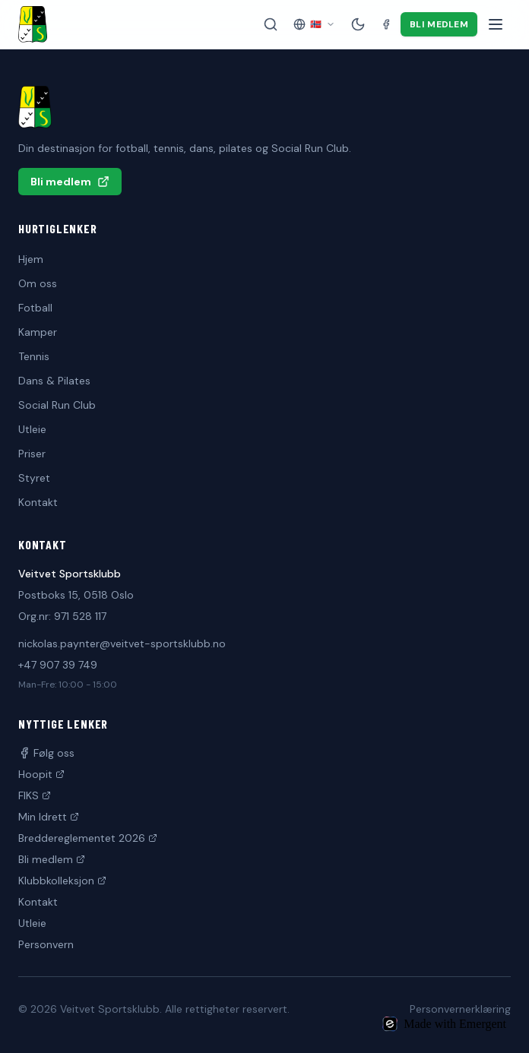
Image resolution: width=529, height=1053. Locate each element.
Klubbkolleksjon (62, 880)
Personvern (46, 944)
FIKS (34, 795)
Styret (34, 478)
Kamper (37, 332)
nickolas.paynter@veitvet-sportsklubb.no (122, 643)
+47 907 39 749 (57, 665)
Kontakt (38, 502)
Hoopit (41, 774)
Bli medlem (439, 24)
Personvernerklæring (460, 1009)
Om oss (37, 283)
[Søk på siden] (270, 24)
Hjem (30, 259)
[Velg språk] (314, 24)
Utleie (32, 429)
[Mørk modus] (358, 24)
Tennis (33, 356)
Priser (32, 453)
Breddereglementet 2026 (87, 838)
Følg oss (46, 753)
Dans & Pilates (54, 380)
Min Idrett (48, 817)
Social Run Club (57, 405)
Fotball (35, 308)
